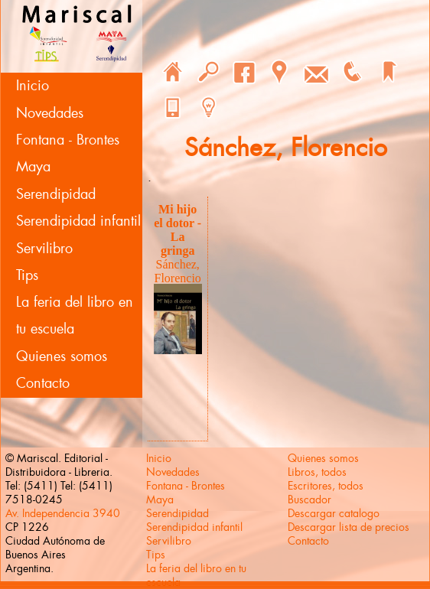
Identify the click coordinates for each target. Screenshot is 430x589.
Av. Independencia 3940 (62, 513)
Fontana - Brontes (67, 140)
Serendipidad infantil (78, 221)
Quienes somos (61, 356)
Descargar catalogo (334, 513)
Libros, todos (317, 472)
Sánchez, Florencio (178, 271)
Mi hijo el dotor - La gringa (177, 230)
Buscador (309, 499)
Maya (33, 167)
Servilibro (44, 248)
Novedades (49, 113)
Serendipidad (56, 194)
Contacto (43, 383)
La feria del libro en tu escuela (74, 315)
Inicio (32, 85)
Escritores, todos (325, 486)
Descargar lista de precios (348, 527)
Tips (27, 275)
